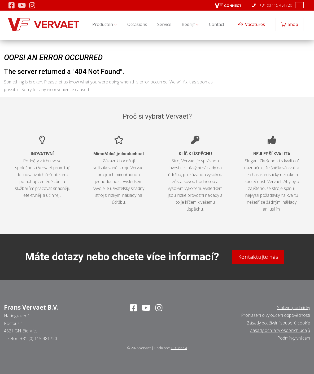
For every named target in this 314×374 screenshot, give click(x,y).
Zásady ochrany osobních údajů (280, 330)
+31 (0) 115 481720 (272, 5)
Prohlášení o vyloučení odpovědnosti (275, 315)
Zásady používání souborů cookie (278, 323)
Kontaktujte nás (258, 256)
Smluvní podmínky (293, 307)
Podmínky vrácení (293, 338)
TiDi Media (179, 347)
